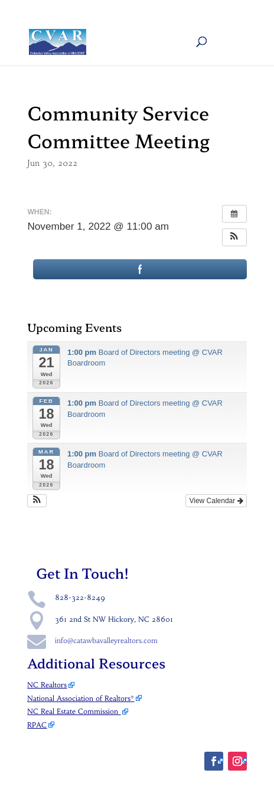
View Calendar (216, 501)
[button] (234, 237)
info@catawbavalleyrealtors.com (106, 640)
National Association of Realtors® (80, 698)
